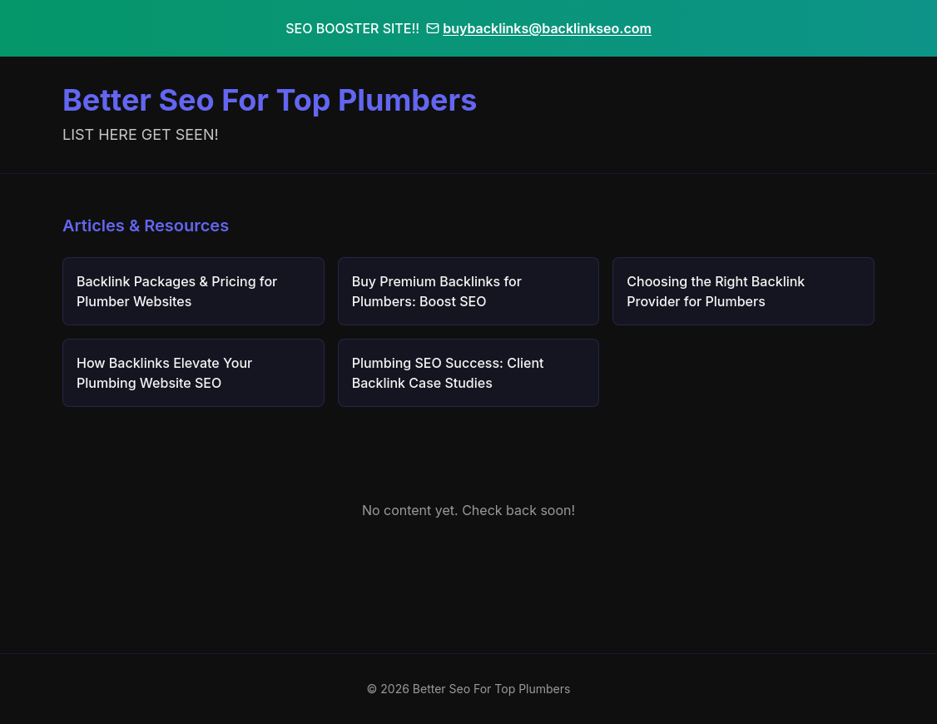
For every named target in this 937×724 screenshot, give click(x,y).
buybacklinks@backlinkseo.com (539, 28)
